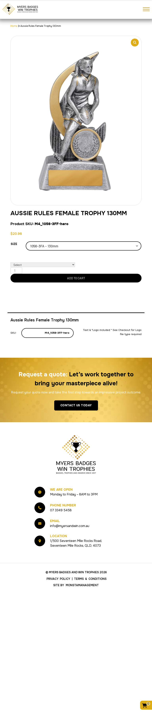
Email (55, 521)
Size (14, 244)
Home (14, 26)
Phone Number (63, 505)
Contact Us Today (76, 405)
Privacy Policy (58, 579)
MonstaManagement (82, 585)
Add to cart (76, 278)
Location (58, 536)
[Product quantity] (16, 270)
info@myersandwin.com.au (69, 526)
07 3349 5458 (61, 510)
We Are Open (61, 490)
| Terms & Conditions (89, 579)
